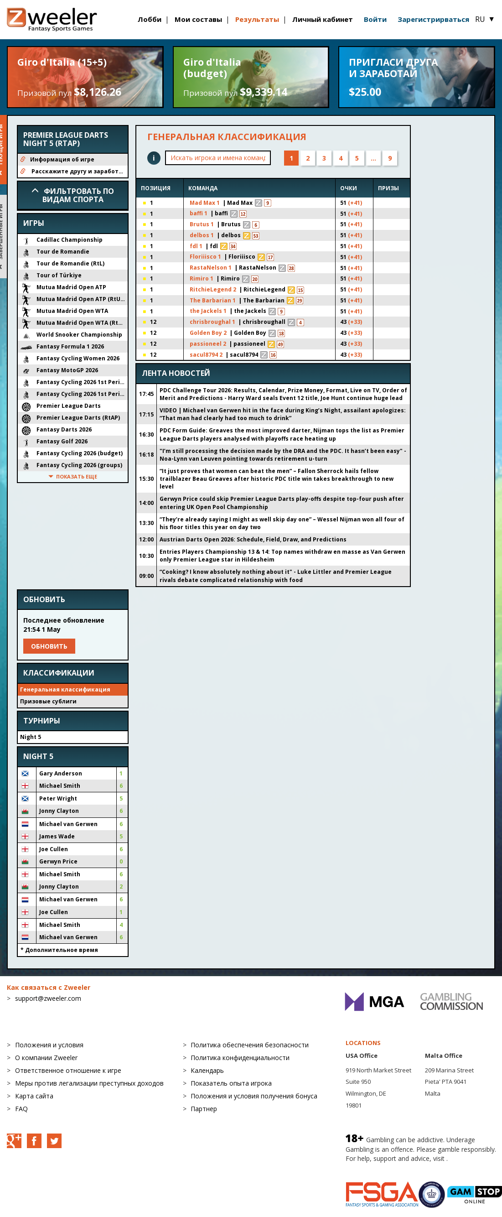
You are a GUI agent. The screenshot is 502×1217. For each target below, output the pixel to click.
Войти (375, 19)
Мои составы (198, 19)
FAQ (21, 1110)
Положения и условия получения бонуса (254, 1097)
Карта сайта (34, 1097)
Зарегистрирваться (433, 19)
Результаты (257, 19)
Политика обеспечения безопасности (250, 1046)
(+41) (345, 204)
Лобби (149, 19)
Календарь (207, 1072)
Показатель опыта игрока (231, 1085)
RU (485, 19)
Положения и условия (49, 1046)
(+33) (345, 324)
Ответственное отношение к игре (68, 1072)
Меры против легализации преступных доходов (89, 1085)
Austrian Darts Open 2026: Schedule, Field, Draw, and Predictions (253, 541)
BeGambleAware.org (376, 1169)
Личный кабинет (322, 19)
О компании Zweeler (46, 1059)
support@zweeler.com (48, 1000)
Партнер (204, 1110)
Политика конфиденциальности (240, 1059)
